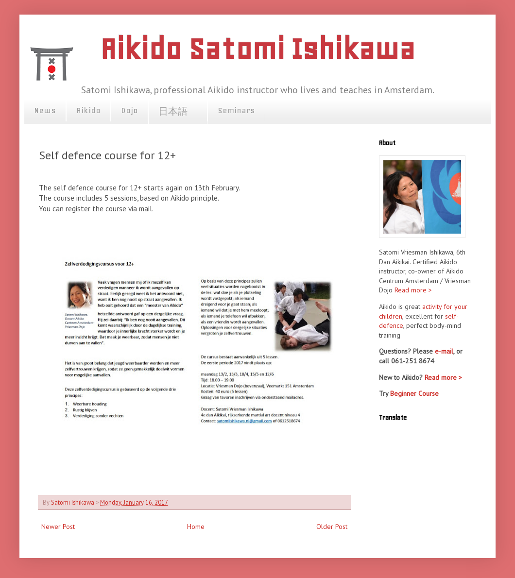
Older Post (331, 526)
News (45, 110)
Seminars (236, 110)
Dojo (129, 110)
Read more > (413, 290)
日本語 (177, 112)
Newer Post (58, 526)
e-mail (444, 351)
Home (196, 526)
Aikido (88, 110)
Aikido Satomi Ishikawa (257, 49)
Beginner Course (414, 393)
